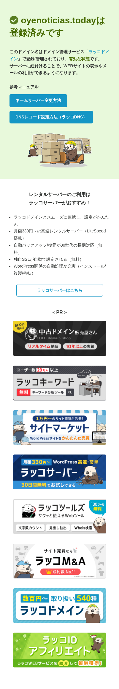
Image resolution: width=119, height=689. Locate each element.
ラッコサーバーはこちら (59, 290)
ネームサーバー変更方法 (38, 100)
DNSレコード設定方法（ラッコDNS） (51, 117)
